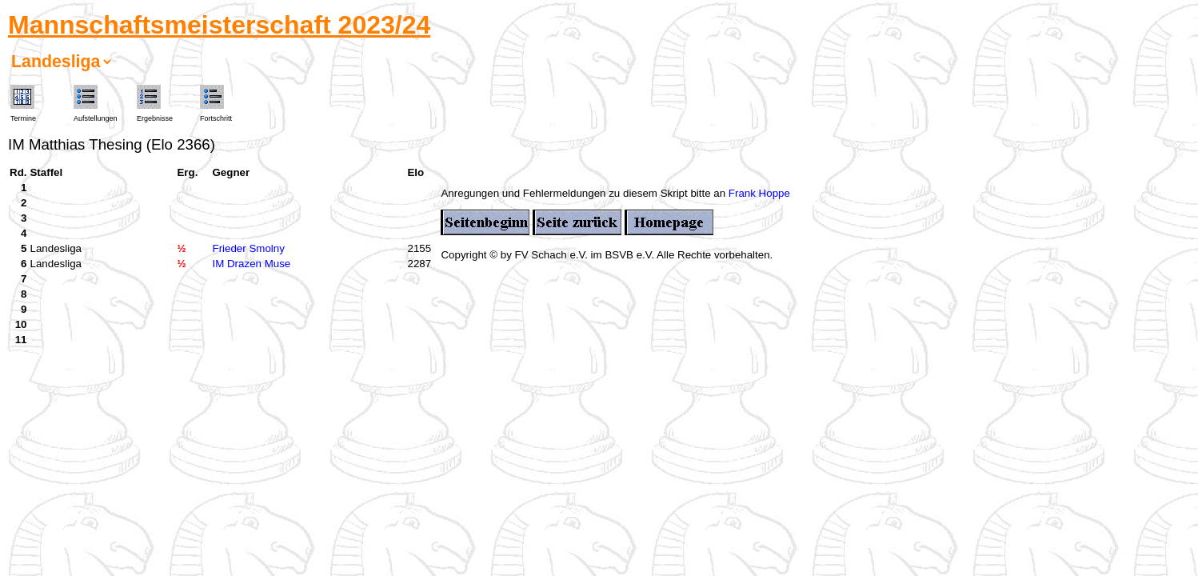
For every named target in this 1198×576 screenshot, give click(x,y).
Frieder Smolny (248, 248)
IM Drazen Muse (251, 264)
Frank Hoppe (759, 193)
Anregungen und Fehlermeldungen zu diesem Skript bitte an (584, 193)
